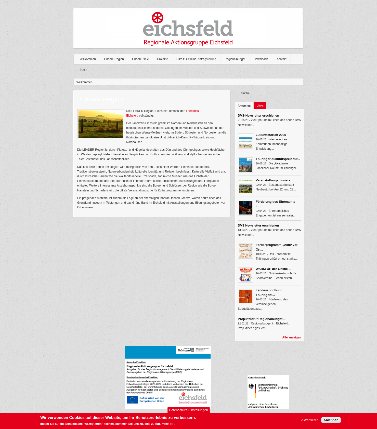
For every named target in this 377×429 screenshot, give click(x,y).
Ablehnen (331, 421)
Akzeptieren (309, 421)
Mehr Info (168, 425)
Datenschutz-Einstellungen (188, 411)
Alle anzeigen (291, 337)
